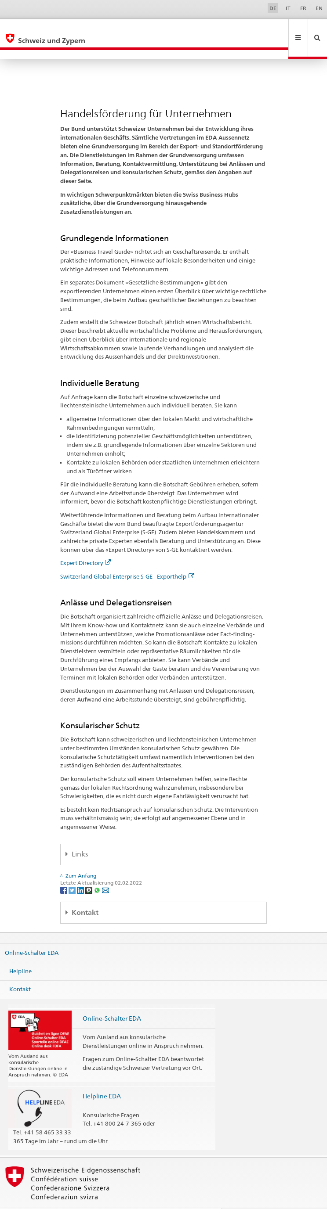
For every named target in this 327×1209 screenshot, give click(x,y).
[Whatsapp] (98, 870)
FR (303, 8)
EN (319, 8)
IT (288, 8)
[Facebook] (64, 870)
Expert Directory (85, 543)
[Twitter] (73, 870)
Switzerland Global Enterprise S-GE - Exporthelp (127, 557)
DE (272, 8)
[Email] (105, 870)
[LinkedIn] (81, 870)
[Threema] (89, 870)
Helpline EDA (102, 1077)
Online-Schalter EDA (31, 933)
